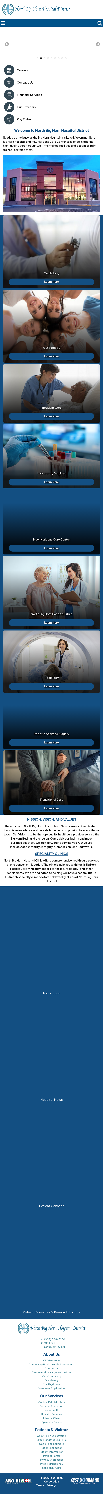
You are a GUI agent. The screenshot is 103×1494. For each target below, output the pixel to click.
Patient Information (51, 1451)
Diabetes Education (51, 1406)
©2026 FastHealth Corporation (51, 1479)
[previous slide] (7, 44)
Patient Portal (51, 1455)
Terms (40, 1485)
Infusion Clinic (51, 1418)
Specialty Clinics (51, 1422)
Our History (51, 1380)
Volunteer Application (51, 1388)
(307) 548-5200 (54, 1339)
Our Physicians (51, 1384)
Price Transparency (51, 1463)
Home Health (51, 1410)
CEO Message (51, 1360)
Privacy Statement (51, 1459)
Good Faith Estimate (51, 1443)
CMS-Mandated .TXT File (51, 1439)
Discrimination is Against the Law (51, 1372)
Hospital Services (51, 1414)
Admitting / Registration (51, 1435)
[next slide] (96, 44)
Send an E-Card (51, 1467)
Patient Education (51, 1447)
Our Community (51, 1376)
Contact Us (51, 1368)
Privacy (51, 1485)
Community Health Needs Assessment (51, 1364)
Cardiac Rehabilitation (51, 1402)
